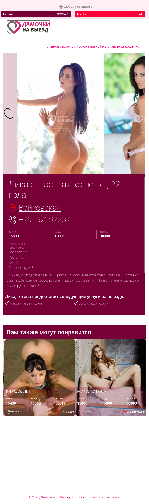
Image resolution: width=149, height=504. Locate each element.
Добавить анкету (75, 6)
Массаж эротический (26, 303)
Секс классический (93, 303)
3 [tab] (67, 166)
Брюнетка (87, 46)
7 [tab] (93, 166)
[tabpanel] (10, 113)
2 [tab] (61, 166)
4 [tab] (74, 166)
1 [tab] (54, 166)
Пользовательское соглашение (96, 497)
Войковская (40, 208)
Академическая (136, 411)
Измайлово (67, 411)
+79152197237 (44, 219)
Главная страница (60, 46)
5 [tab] (80, 166)
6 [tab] (87, 166)
